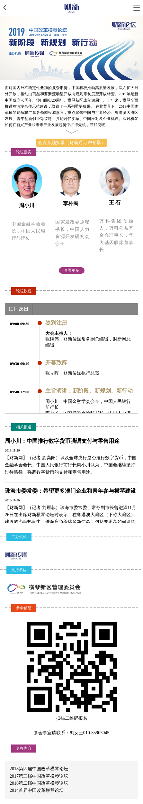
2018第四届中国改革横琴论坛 (39, 768)
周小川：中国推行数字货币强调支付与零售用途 (62, 441)
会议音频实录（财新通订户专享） (71, 142)
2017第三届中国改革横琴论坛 (39, 776)
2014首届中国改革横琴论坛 (37, 790)
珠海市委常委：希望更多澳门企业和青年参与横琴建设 (70, 491)
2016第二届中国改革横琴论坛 (39, 783)
